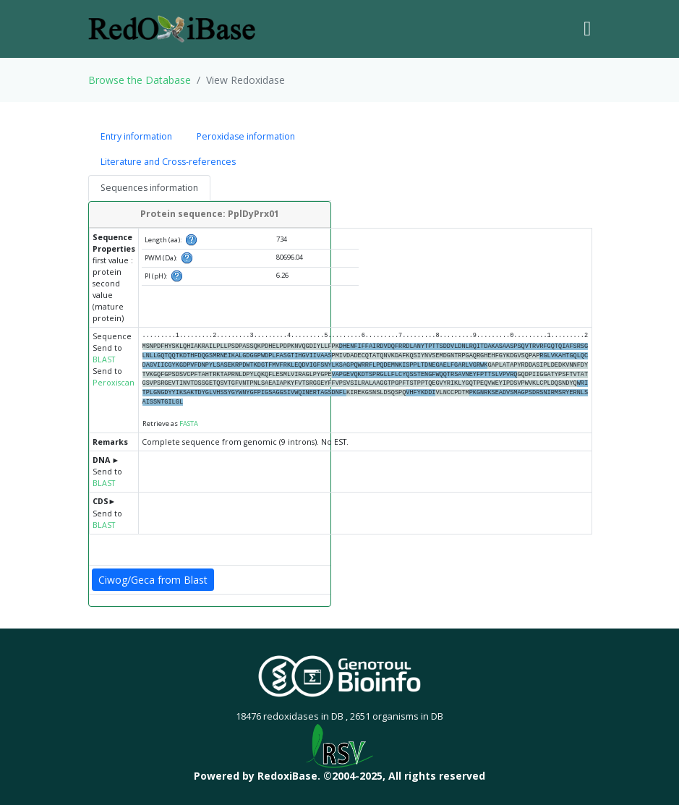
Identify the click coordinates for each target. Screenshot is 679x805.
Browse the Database (139, 80)
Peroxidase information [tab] (246, 136)
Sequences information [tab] (149, 188)
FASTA (188, 423)
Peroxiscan (113, 383)
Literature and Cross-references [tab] (168, 162)
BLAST (104, 359)
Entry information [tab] (136, 136)
